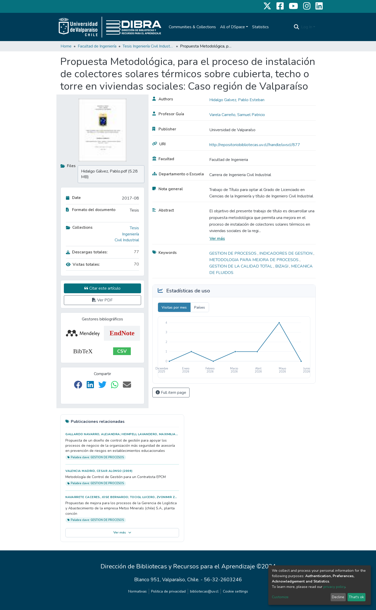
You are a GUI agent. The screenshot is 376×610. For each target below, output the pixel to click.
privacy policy (334, 586)
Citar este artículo (102, 288)
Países (199, 307)
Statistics (260, 27)
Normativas (137, 591)
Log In (306, 27)
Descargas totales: (87, 252)
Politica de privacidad (168, 591)
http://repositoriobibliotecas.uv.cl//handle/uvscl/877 (254, 145)
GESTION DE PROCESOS (233, 253)
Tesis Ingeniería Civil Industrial (148, 46)
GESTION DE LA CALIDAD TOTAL (241, 266)
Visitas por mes (174, 307)
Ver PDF (102, 300)
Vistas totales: (83, 264)
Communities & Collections (192, 27)
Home (66, 46)
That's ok (356, 597)
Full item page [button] (171, 392)
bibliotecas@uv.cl (204, 591)
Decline (338, 597)
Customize (280, 597)
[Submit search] (296, 27)
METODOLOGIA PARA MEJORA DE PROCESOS (254, 260)
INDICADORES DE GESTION (286, 253)
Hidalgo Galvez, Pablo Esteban (236, 100)
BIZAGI (282, 266)
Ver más (217, 238)
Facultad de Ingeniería (97, 46)
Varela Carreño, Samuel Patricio (237, 115)
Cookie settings (235, 591)
